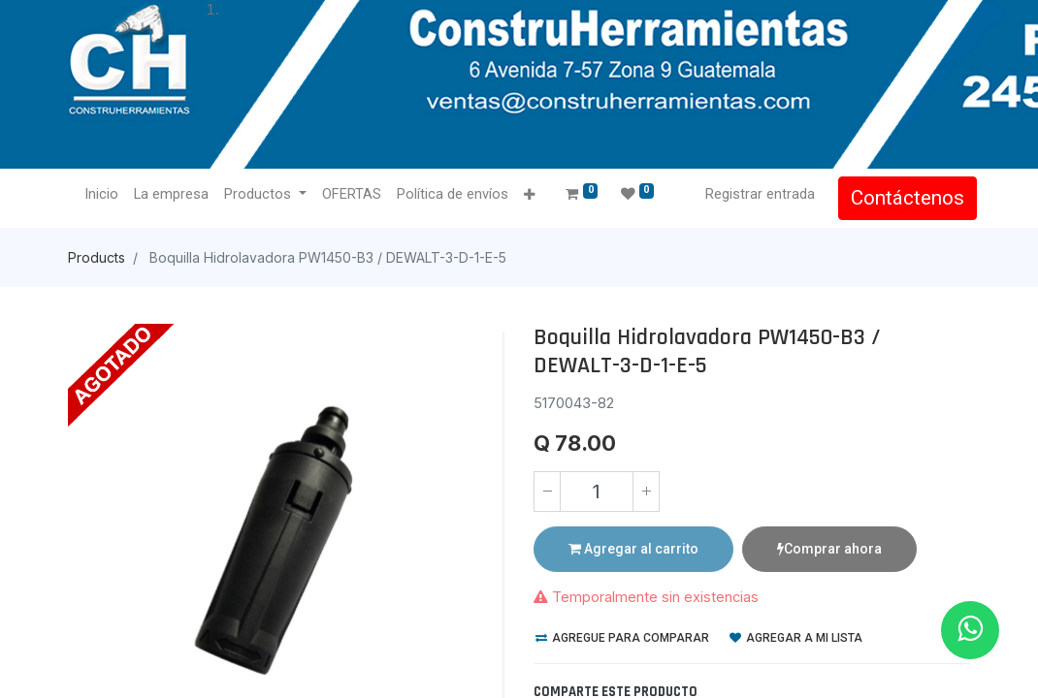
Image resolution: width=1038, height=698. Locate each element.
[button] (536, 195)
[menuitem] (108, 194)
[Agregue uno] (646, 491)
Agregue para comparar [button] (622, 638)
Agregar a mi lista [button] (796, 638)
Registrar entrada (753, 194)
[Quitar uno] (547, 491)
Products (96, 257)
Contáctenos (900, 197)
